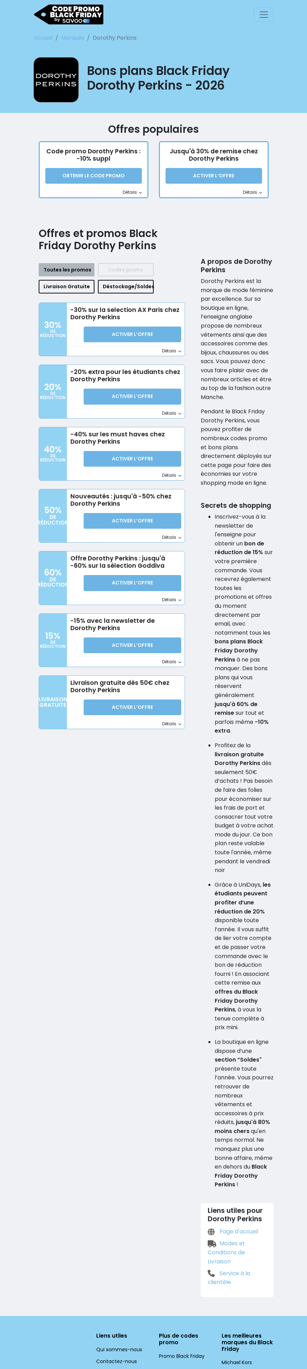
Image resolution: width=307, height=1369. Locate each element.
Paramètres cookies (117, 1317)
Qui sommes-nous (116, 1252)
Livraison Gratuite (66, 287)
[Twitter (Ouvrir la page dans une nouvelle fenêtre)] (114, 1331)
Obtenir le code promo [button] (93, 176)
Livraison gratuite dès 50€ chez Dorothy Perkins (116, 685)
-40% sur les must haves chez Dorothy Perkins (114, 437)
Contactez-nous (113, 1264)
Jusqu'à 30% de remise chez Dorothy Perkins (213, 155)
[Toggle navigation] (264, 15)
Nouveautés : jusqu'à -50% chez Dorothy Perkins (117, 499)
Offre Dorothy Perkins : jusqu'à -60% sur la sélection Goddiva (124, 561)
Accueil (43, 38)
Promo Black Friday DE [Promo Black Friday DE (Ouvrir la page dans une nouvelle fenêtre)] (184, 1276)
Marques (69, 38)
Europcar (231, 1289)
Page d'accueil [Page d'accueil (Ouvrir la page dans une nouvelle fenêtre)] (232, 1144)
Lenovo (230, 1277)
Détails (132, 193)
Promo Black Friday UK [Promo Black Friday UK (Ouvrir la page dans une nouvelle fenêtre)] (184, 1288)
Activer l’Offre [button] (213, 176)
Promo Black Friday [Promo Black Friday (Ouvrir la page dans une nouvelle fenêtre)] (180, 1259)
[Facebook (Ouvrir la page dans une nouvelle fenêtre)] (97, 1331)
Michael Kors (236, 1266)
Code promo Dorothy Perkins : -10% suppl (93, 155)
